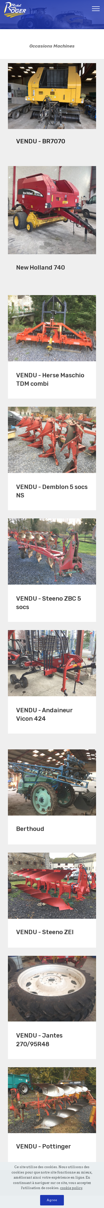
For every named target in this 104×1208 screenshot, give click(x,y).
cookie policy (71, 1188)
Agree (52, 1200)
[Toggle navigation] (96, 8)
